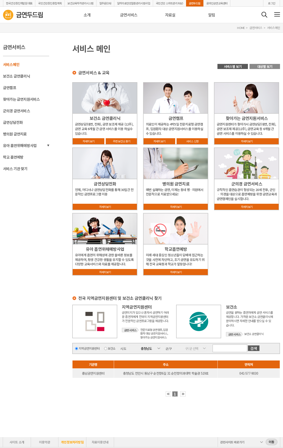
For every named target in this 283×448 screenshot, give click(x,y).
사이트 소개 (16, 442)
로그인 (271, 3)
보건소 (112, 348)
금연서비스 (129, 15)
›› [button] (183, 394)
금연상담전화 (13, 122)
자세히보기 (88, 141)
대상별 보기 (264, 66)
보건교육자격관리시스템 (80, 3)
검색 (264, 15)
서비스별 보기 (232, 66)
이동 (271, 441)
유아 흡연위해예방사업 (19, 145)
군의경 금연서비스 (16, 110)
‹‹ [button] (168, 394)
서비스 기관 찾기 (15, 168)
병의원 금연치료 (15, 134)
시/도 (123, 348)
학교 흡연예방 (13, 157)
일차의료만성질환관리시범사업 (133, 3)
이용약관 (44, 442)
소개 (87, 15)
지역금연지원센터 (89, 348)
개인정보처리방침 (72, 442)
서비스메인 (11, 64)
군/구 (169, 348)
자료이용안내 (100, 442)
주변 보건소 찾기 (121, 141)
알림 (211, 15)
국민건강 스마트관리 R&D (169, 3)
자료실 (170, 15)
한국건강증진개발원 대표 (19, 3)
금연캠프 (9, 87)
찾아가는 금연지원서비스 (21, 99)
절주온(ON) (105, 3)
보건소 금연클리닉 (16, 76)
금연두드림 (195, 3)
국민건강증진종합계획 (50, 3)
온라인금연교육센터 (217, 3)
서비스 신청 (192, 141)
